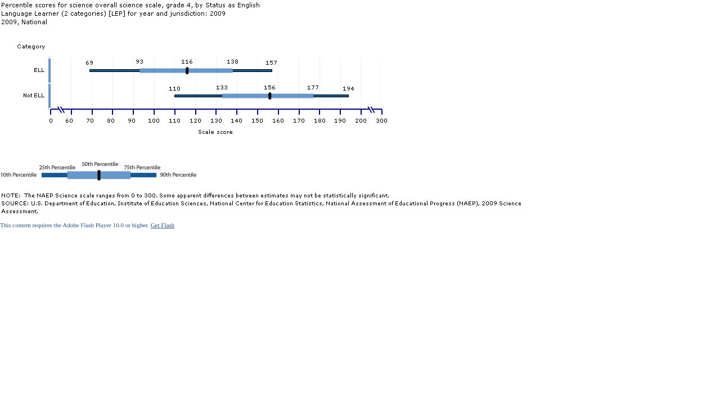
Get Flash (162, 225)
